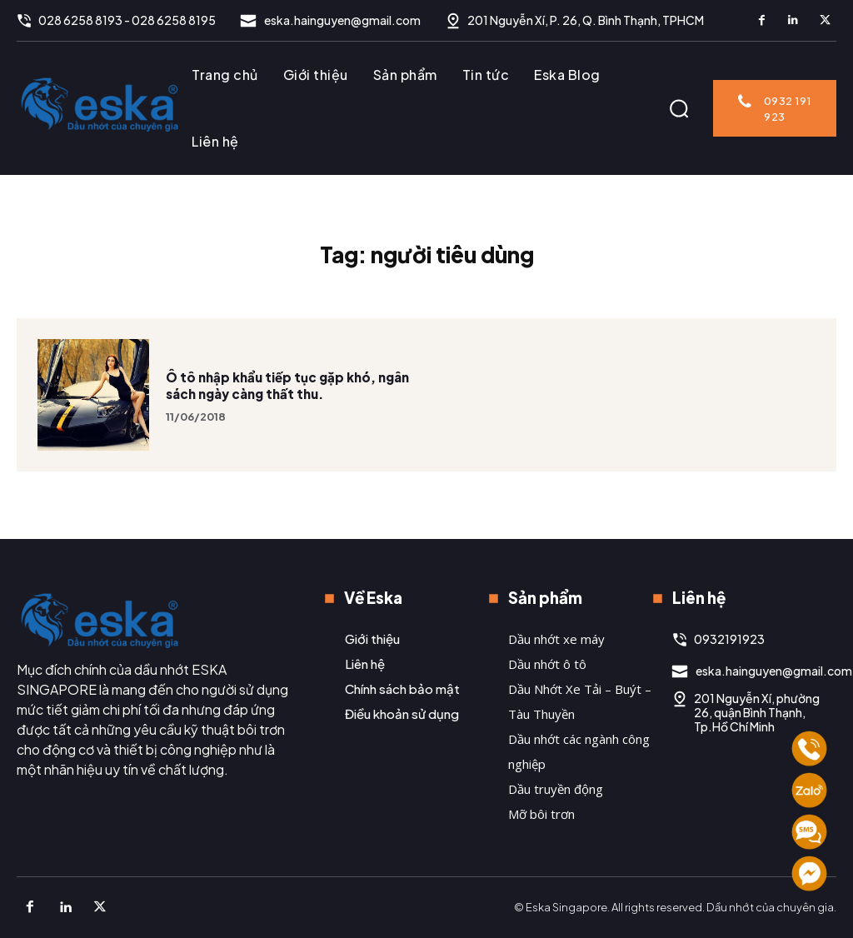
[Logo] (100, 104)
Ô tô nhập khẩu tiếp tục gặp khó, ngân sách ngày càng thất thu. (287, 415)
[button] (679, 108)
